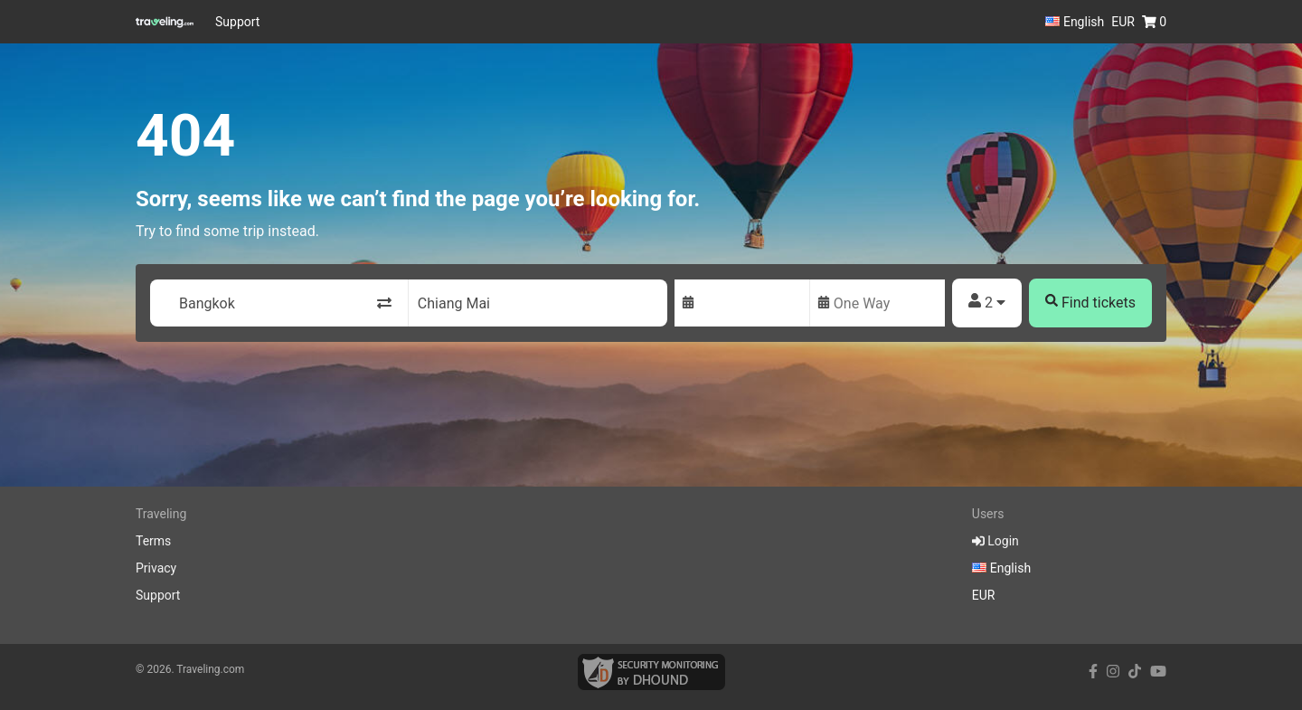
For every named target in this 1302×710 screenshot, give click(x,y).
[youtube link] (1158, 671)
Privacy (156, 568)
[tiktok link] (1134, 671)
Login (995, 541)
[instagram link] (1113, 671)
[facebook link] (1093, 671)
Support (237, 21)
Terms (153, 541)
